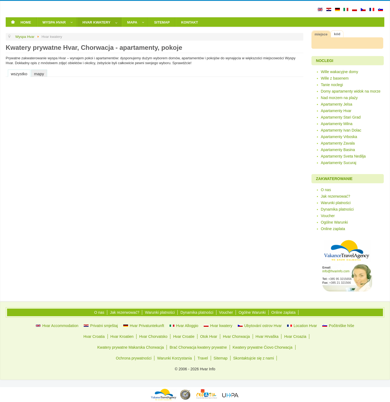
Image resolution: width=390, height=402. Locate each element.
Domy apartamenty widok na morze (351, 91)
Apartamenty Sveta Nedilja (343, 156)
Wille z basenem (335, 78)
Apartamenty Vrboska (339, 137)
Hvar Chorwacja (236, 336)
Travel (202, 358)
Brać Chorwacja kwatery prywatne (198, 347)
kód (337, 34)
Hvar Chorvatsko (153, 336)
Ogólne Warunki (334, 222)
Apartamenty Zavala (338, 143)
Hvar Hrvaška (267, 336)
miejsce (321, 34)
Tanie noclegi (332, 85)
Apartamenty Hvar (336, 111)
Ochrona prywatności (134, 358)
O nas (326, 190)
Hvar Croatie (183, 336)
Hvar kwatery (218, 325)
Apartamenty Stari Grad (341, 117)
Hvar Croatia (94, 336)
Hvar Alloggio (184, 325)
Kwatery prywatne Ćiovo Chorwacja (262, 347)
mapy (39, 73)
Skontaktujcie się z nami (253, 358)
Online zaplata (333, 229)
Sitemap (220, 358)
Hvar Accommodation (57, 325)
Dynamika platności (337, 209)
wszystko (19, 73)
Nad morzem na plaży (339, 98)
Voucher (328, 216)
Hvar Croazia (295, 336)
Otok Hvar (208, 336)
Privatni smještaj (101, 325)
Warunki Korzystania (174, 358)
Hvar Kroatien (122, 336)
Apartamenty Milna (337, 124)
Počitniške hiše (338, 325)
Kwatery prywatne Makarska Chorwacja (130, 347)
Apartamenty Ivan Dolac (341, 130)
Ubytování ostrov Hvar (260, 325)
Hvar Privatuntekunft (143, 325)
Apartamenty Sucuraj (338, 163)
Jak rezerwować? (335, 196)
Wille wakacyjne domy (339, 72)
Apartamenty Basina (338, 150)
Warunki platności (336, 203)
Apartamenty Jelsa (336, 104)
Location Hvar (302, 325)
